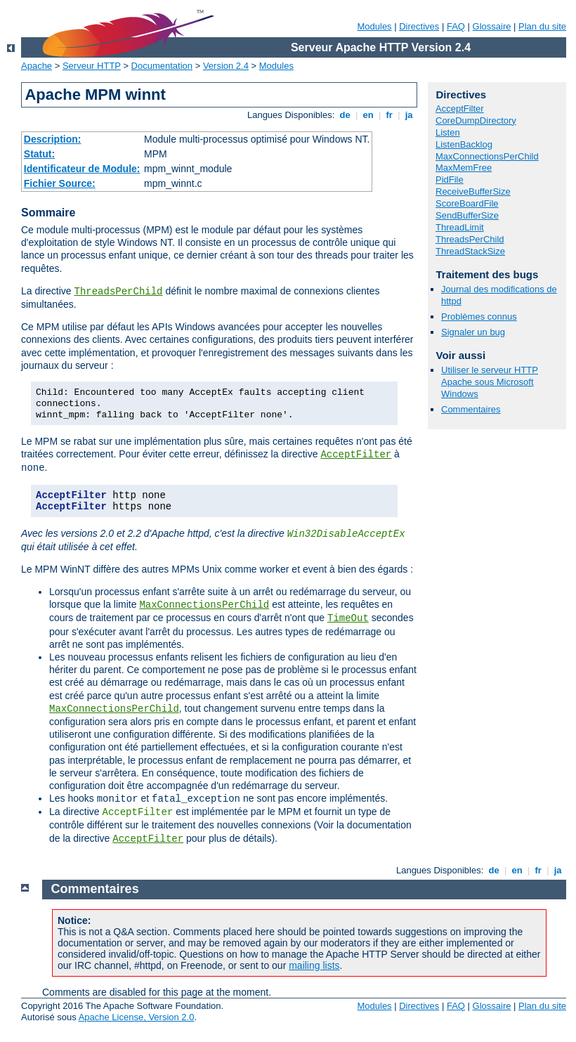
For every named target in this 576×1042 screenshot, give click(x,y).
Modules (374, 26)
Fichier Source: (60, 183)
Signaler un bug (473, 332)
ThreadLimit (460, 227)
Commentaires (471, 409)
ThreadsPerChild (118, 291)
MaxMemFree (464, 167)
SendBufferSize (467, 215)
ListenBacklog (464, 144)
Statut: (39, 153)
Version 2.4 (226, 65)
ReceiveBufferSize (473, 191)
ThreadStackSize (470, 251)
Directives (419, 26)
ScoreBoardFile (467, 203)
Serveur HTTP (92, 65)
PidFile (450, 179)
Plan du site (542, 26)
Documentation (161, 65)
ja (408, 115)
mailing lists (314, 965)
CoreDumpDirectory (476, 120)
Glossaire (492, 26)
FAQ (456, 26)
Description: (52, 139)
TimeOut (348, 618)
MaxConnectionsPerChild (204, 605)
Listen (448, 132)
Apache (36, 65)
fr (389, 115)
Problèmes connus (479, 316)
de (345, 115)
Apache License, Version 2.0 (137, 1017)
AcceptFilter (355, 454)
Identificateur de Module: (82, 168)
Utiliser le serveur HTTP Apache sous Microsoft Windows (489, 382)
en (368, 115)
